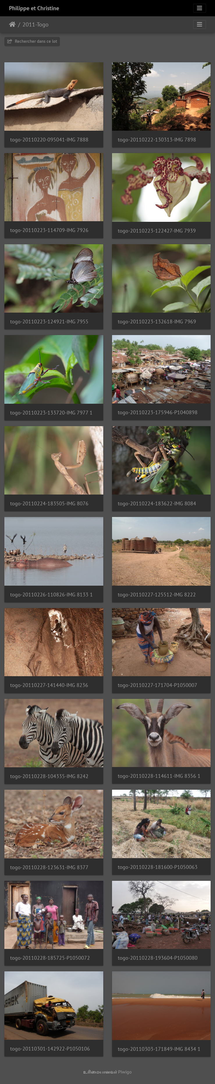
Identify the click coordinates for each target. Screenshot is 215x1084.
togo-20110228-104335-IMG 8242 (49, 776)
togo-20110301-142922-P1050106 (50, 1049)
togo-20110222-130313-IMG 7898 (157, 140)
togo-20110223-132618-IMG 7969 (157, 321)
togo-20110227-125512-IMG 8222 (157, 594)
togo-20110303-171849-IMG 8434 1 (159, 1049)
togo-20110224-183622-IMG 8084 (157, 503)
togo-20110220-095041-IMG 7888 (49, 140)
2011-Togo (35, 24)
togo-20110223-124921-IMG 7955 (49, 321)
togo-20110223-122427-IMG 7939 (157, 231)
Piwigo (125, 1072)
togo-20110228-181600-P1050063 (158, 867)
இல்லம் (12, 24)
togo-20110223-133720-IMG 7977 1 (51, 413)
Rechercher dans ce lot (32, 41)
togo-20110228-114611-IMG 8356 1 (159, 776)
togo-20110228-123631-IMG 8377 (49, 867)
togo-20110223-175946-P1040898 (158, 412)
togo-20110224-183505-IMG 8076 (49, 503)
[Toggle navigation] (199, 8)
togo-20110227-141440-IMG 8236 (49, 685)
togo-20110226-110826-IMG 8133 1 (51, 594)
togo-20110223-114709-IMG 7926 (49, 230)
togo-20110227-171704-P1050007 (157, 685)
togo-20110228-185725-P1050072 (50, 958)
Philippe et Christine (34, 8)
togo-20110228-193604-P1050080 (158, 958)
